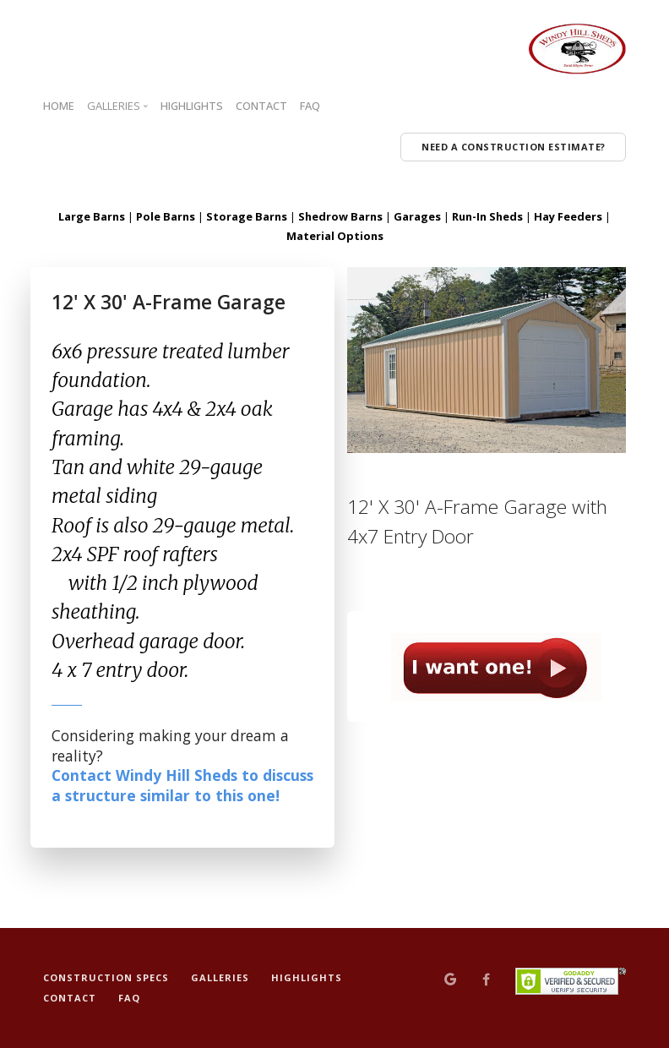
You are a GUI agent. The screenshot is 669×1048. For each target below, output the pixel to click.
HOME (58, 105)
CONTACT (261, 105)
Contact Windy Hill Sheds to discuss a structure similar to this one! (182, 785)
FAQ (310, 105)
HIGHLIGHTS (191, 105)
